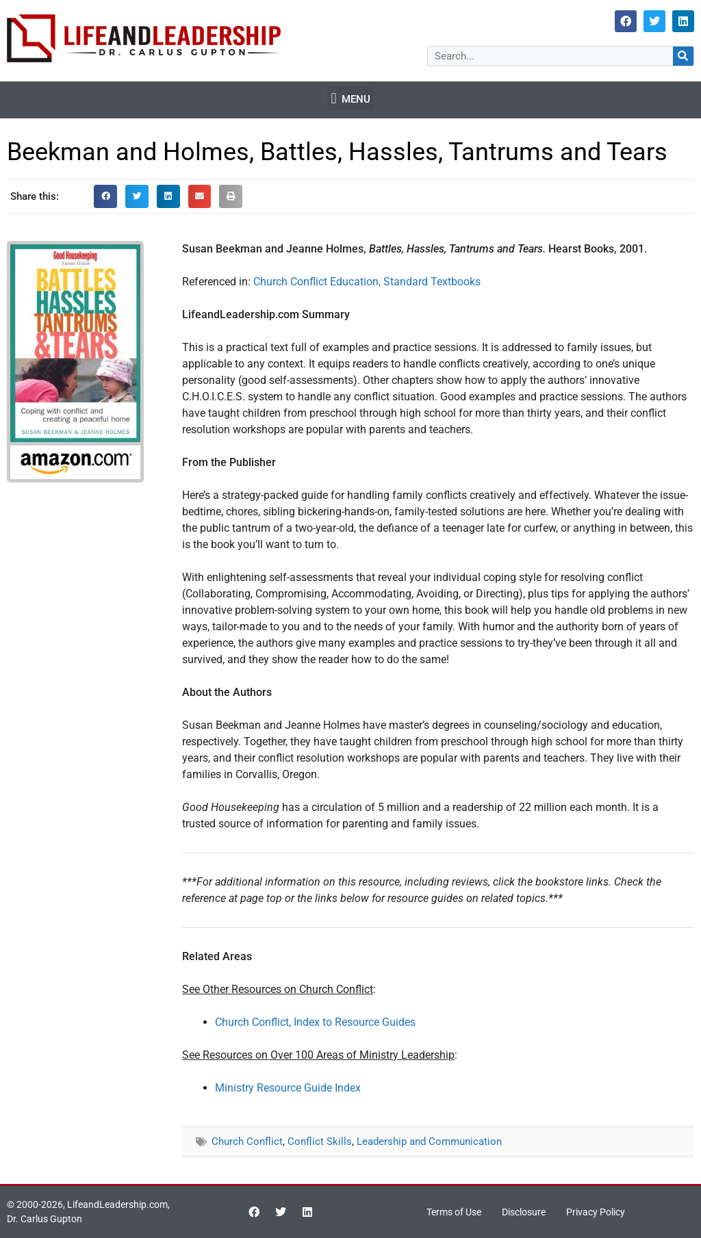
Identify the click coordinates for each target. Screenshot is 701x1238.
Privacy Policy (595, 1212)
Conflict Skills (320, 1141)
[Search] (683, 56)
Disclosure (524, 1212)
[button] (350, 98)
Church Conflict (247, 1141)
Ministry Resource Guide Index (288, 1087)
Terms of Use (453, 1212)
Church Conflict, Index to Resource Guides (315, 1022)
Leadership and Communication (429, 1141)
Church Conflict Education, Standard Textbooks (367, 281)
